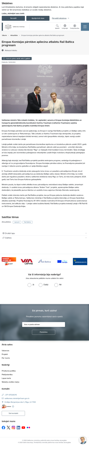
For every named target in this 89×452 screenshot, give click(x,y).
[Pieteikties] (43, 332)
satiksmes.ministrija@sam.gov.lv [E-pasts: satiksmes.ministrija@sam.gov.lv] (17, 398)
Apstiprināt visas (38, 18)
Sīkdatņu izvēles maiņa (10, 382)
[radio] (31, 284)
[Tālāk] (84, 261)
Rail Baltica (27, 222)
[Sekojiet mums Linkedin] (18, 427)
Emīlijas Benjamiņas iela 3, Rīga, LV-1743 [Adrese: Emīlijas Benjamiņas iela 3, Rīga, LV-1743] (20, 402)
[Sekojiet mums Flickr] (28, 427)
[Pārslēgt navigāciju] (85, 27)
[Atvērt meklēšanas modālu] (57, 27)
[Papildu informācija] (13, 406)
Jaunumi (17, 222)
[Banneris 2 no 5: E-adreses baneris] (9, 261)
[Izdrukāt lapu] (44, 233)
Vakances (5, 350)
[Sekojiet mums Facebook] (3, 427)
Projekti (5, 354)
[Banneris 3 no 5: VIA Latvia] (27, 261)
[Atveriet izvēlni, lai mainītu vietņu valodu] (65, 27)
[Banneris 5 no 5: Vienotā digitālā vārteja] (62, 261)
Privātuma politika (9, 371)
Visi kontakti (13, 413)
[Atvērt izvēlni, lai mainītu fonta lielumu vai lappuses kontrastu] (74, 27)
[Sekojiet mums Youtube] (23, 427)
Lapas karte (6, 378)
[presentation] (19, 295)
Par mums (6, 358)
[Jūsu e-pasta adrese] (43, 324)
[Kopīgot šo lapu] (44, 238)
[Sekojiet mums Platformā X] (8, 427)
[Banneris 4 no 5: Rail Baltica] (44, 261)
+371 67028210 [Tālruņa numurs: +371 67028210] (11, 395)
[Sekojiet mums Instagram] (13, 427)
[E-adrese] (6, 406)
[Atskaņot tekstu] (11, 50)
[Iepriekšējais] (4, 261)
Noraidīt (13, 18)
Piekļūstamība (7, 374)
